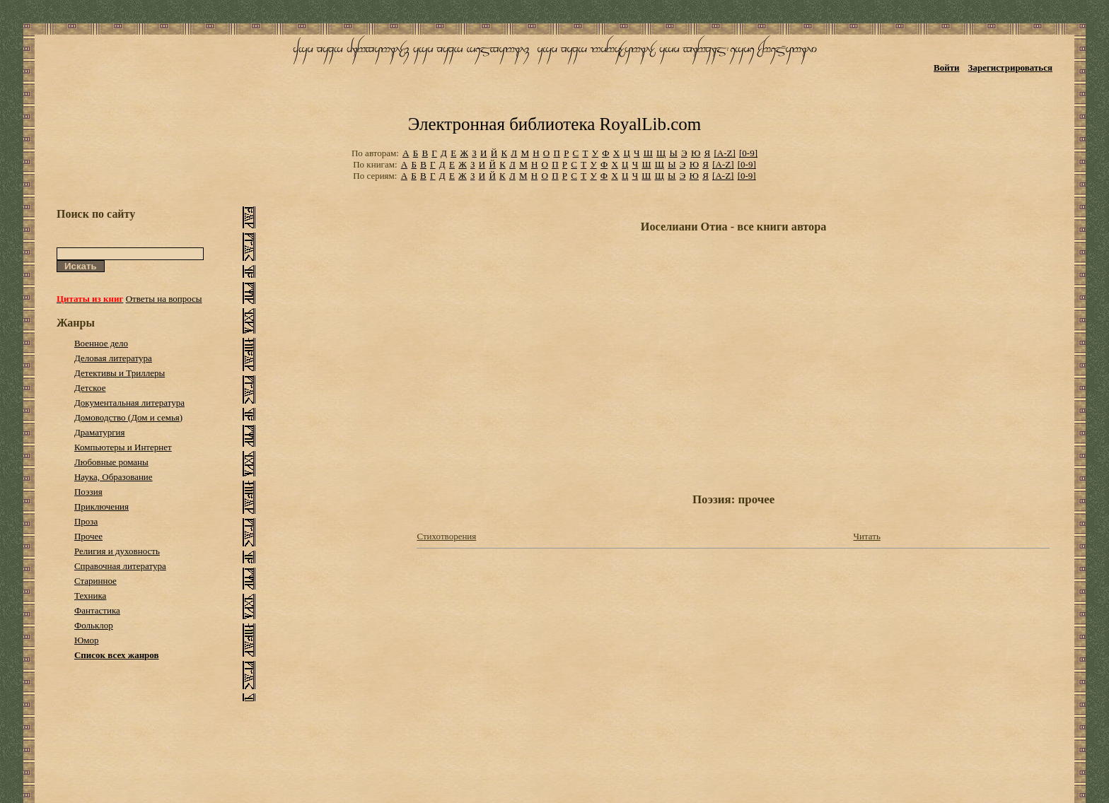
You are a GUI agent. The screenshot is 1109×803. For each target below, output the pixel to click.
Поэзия (88, 491)
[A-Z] (724, 153)
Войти (947, 67)
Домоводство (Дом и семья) (128, 417)
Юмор (86, 640)
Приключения (101, 506)
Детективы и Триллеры (119, 373)
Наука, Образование (113, 476)
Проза (86, 521)
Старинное (95, 580)
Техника (90, 595)
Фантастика (97, 610)
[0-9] (748, 153)
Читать (867, 536)
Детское (90, 387)
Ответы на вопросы (164, 298)
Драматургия (99, 432)
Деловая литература (113, 358)
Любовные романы (111, 462)
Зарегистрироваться (1010, 67)
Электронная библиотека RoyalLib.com (554, 124)
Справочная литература (120, 566)
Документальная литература (129, 402)
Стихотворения (446, 536)
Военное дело (101, 343)
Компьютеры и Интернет (123, 447)
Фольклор (93, 625)
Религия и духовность (117, 551)
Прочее (88, 536)
